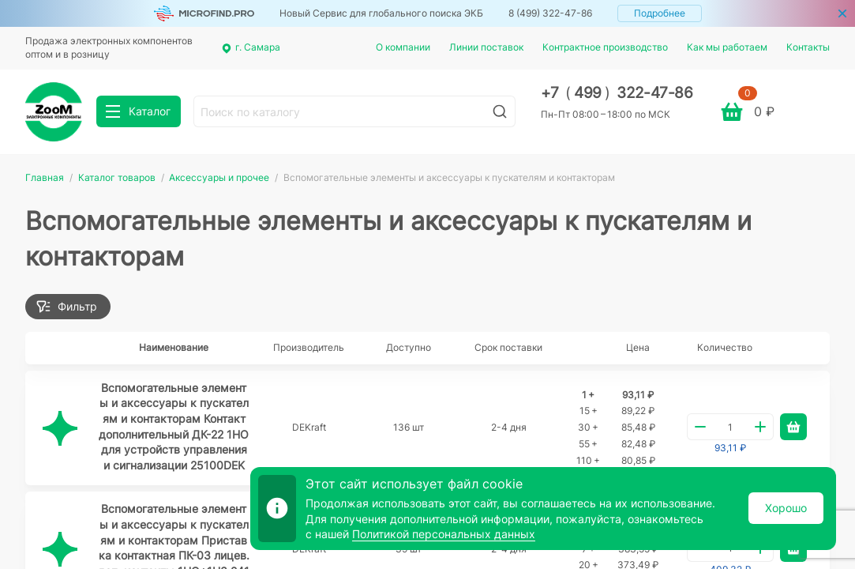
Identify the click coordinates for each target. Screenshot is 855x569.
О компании (403, 47)
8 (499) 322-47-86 (550, 13)
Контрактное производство (605, 47)
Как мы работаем (727, 47)
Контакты (808, 47)
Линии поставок (486, 47)
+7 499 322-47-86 (617, 93)
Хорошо (786, 507)
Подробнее (659, 13)
